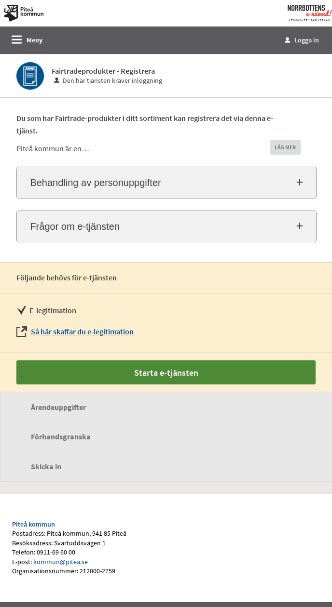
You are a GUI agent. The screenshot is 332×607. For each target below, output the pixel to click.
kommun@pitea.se (60, 561)
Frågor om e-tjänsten (75, 226)
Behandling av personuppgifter (95, 182)
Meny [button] (34, 40)
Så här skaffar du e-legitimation (82, 331)
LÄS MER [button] (285, 147)
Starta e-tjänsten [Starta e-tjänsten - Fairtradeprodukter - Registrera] (166, 372)
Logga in (302, 40)
